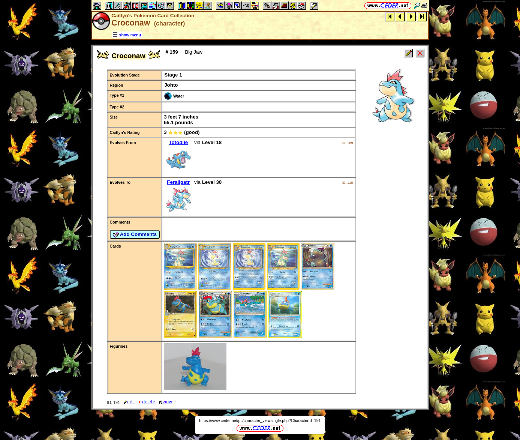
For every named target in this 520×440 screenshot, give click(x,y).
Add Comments (135, 234)
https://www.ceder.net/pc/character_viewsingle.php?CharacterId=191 (260, 420)
